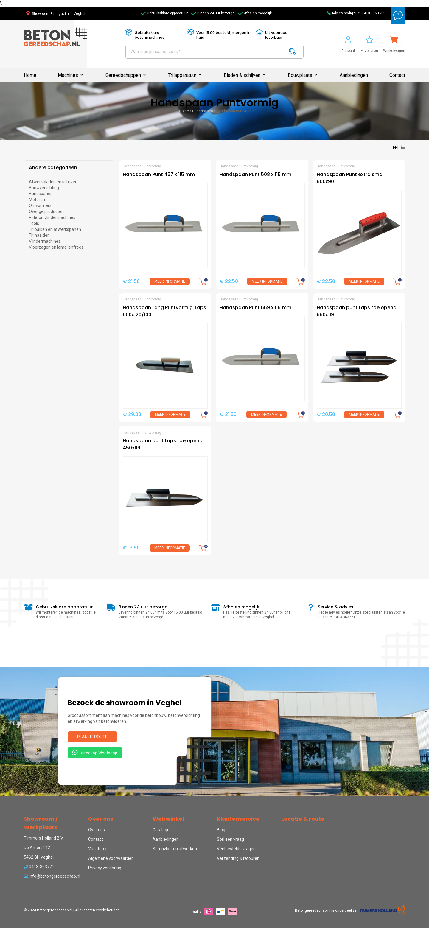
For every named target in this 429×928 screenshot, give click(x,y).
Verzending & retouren (238, 858)
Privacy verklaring (104, 867)
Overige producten (46, 211)
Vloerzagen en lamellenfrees (56, 247)
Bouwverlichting (44, 187)
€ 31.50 (228, 414)
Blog (221, 829)
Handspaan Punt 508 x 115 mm (255, 174)
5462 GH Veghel (39, 857)
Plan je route (92, 736)
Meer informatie (169, 281)
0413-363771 (39, 866)
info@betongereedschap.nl (52, 876)
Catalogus (162, 829)
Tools (34, 223)
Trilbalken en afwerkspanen (55, 229)
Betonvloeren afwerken (175, 848)
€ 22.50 (229, 281)
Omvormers (40, 205)
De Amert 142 (37, 847)
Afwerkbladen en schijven (53, 181)
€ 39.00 (132, 414)
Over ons (96, 829)
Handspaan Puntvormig (235, 111)
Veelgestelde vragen (236, 848)
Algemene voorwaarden (111, 858)
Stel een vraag (230, 839)
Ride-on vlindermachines (52, 217)
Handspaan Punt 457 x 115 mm (159, 174)
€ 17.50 (131, 547)
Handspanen (202, 111)
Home (30, 75)
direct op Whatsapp (94, 752)
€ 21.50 (131, 281)
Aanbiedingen (354, 75)
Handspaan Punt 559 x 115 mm (255, 307)
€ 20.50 (326, 414)
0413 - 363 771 (374, 13)
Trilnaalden (39, 235)
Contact (397, 75)
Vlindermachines (44, 241)
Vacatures (98, 848)
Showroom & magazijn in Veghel (55, 14)
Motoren (37, 199)
